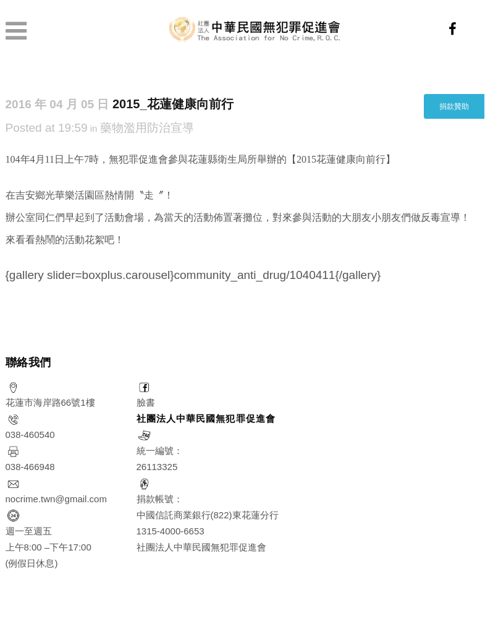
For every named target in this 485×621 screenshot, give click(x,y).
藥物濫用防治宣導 (147, 127)
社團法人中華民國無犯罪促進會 (206, 418)
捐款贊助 (454, 106)
